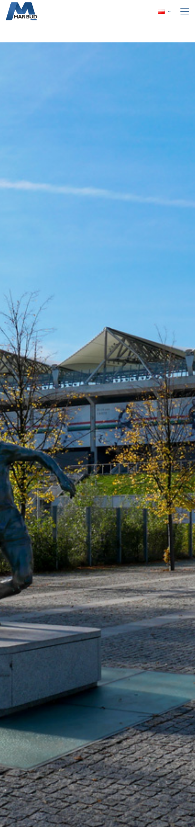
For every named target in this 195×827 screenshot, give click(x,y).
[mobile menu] (184, 11)
